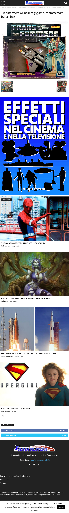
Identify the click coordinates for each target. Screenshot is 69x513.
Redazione (4, 301)
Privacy (3, 483)
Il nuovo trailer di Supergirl (16, 408)
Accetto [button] (61, 507)
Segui (64, 435)
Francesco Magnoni (7, 356)
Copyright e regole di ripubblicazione (15, 476)
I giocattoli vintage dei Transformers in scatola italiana (21, 7)
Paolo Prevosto (5, 246)
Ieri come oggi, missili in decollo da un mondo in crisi (28, 353)
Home (2, 7)
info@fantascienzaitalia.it (39, 460)
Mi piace (63, 430)
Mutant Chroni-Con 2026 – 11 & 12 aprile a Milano (26, 298)
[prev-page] (2, 415)
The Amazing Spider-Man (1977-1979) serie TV (23, 243)
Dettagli (34, 510)
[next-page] (5, 415)
